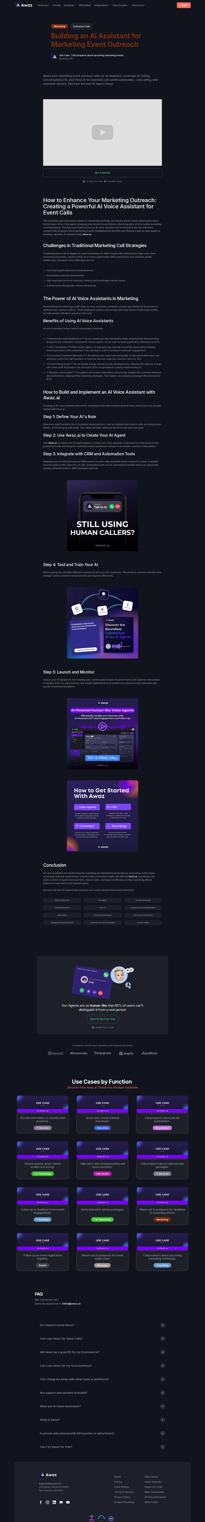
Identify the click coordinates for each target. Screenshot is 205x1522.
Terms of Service (123, 1492)
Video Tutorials (152, 1481)
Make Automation (154, 1492)
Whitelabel (85, 5)
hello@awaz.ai (71, 1303)
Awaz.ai (87, 234)
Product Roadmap (124, 1502)
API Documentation (155, 1497)
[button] (43, 5)
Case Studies (121, 1486)
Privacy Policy (122, 1497)
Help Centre (151, 1476)
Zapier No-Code (153, 1486)
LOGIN (183, 5)
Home (117, 1476)
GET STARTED (102, 172)
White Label (151, 1502)
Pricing (56, 5)
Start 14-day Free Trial (102, 1019)
